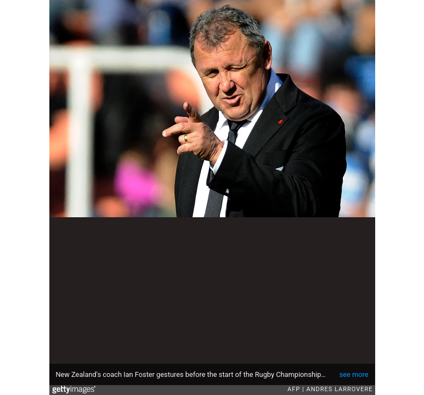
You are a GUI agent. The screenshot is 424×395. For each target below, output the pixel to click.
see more (354, 374)
